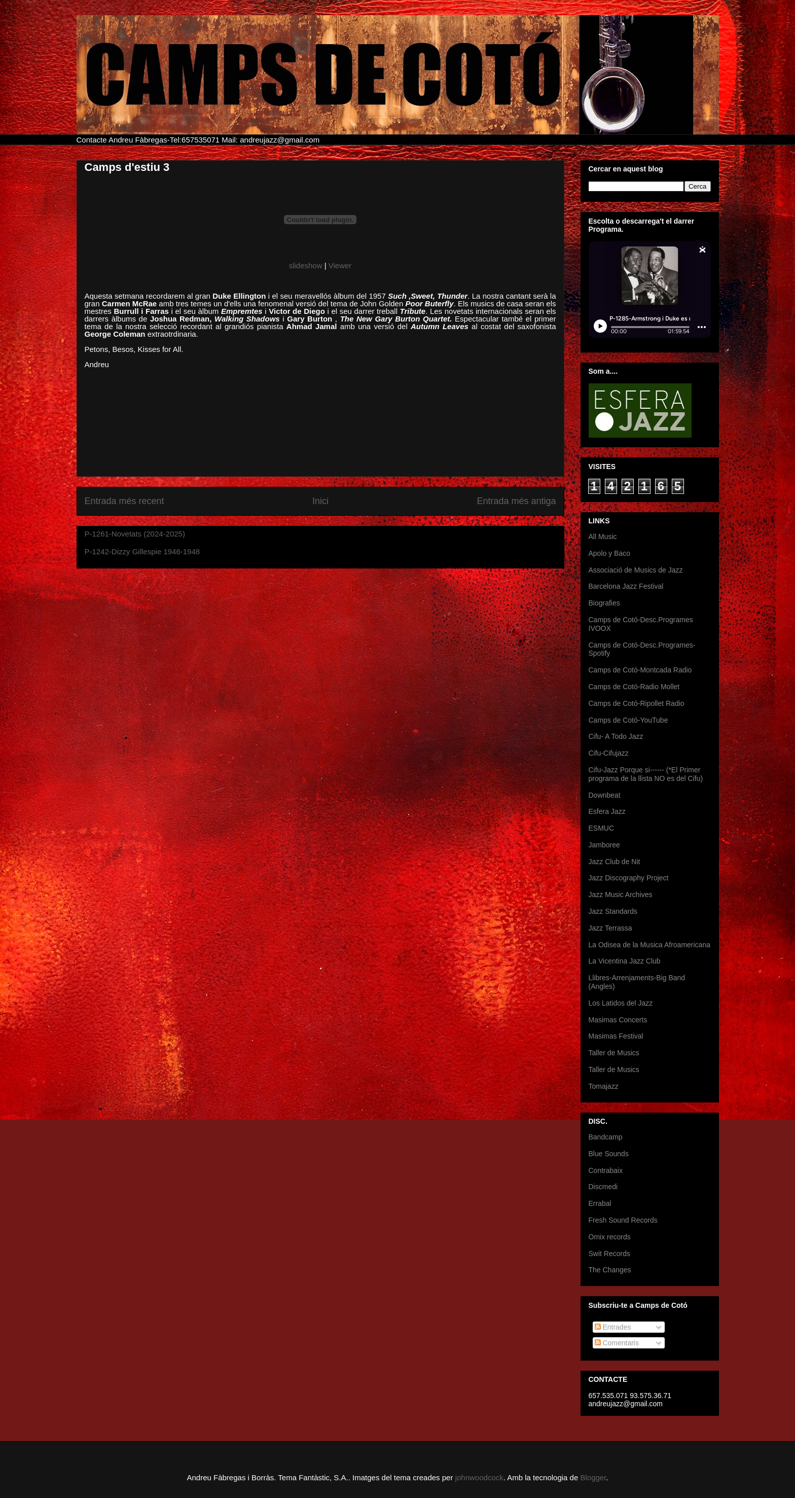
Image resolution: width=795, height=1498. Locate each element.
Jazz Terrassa (610, 928)
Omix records (610, 1237)
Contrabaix (606, 1170)
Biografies (604, 603)
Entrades (613, 1327)
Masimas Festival (616, 1036)
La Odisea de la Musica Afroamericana (649, 945)
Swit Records (609, 1254)
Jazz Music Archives (621, 894)
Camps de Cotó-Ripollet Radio (636, 703)
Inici (320, 501)
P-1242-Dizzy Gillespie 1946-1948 (142, 551)
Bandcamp (606, 1137)
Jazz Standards (613, 911)
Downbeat (605, 795)
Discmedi (603, 1187)
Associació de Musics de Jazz (636, 570)
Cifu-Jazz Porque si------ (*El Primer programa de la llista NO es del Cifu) (646, 774)
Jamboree (604, 845)
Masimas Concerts (618, 1020)
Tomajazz (604, 1086)
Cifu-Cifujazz (609, 753)
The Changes (610, 1270)
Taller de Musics (614, 1053)
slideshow (305, 265)
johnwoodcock (479, 1477)
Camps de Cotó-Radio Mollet (634, 687)
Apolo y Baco (610, 553)
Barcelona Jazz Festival (626, 586)
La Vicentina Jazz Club (625, 961)
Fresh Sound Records (623, 1220)
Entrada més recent (124, 501)
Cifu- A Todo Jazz (616, 736)
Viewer (340, 265)
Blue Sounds (609, 1154)
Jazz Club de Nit (614, 862)
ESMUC (602, 828)
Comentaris (617, 1343)
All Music (603, 536)
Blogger (593, 1477)
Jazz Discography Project (629, 878)
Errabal (600, 1203)
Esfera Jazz (607, 811)
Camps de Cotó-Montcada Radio (640, 670)
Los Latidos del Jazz (621, 1003)
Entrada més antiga (516, 501)
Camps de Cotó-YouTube (628, 720)
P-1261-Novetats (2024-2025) (135, 533)
